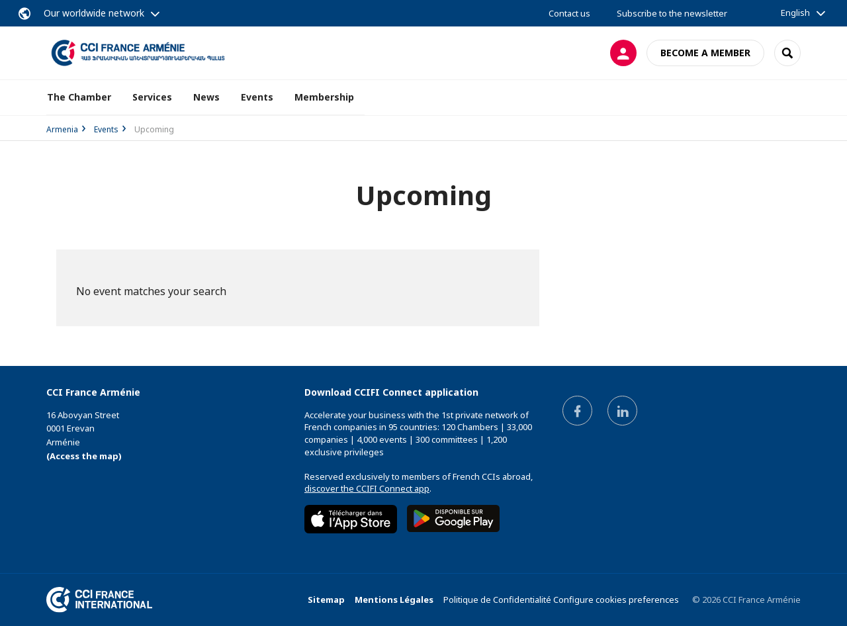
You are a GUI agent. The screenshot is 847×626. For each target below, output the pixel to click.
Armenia (62, 129)
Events (106, 129)
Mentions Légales (394, 599)
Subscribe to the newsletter (672, 13)
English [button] (795, 13)
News (206, 97)
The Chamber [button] (79, 97)
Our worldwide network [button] (94, 13)
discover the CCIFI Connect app (366, 488)
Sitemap (326, 599)
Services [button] (152, 97)
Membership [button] (324, 97)
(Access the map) (84, 456)
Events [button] (257, 97)
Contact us (569, 13)
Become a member (705, 52)
